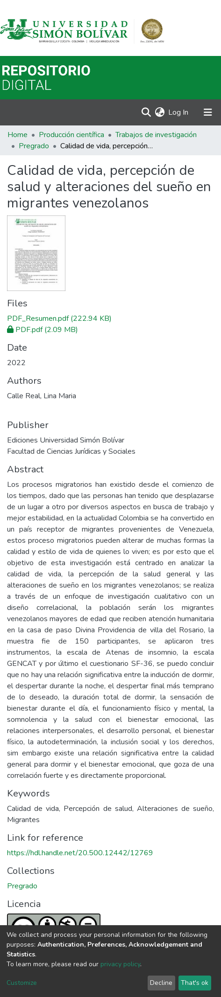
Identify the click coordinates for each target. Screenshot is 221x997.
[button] (159, 112)
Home (17, 135)
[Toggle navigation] (208, 112)
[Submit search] (146, 112)
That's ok (194, 982)
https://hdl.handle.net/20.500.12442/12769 (80, 853)
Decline (161, 982)
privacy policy (120, 964)
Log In (178, 112)
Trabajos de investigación (156, 135)
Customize (22, 982)
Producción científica (71, 135)
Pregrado (34, 146)
